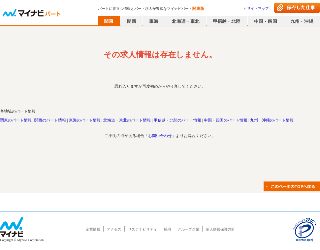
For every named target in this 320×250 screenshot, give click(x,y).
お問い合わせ (160, 135)
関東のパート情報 (16, 120)
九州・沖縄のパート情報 (272, 120)
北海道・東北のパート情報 (127, 120)
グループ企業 (188, 229)
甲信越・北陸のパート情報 (177, 120)
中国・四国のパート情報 (225, 120)
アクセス (114, 229)
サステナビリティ (142, 229)
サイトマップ (258, 8)
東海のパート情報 (85, 120)
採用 (167, 229)
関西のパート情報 (50, 120)
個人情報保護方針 (220, 229)
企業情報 (93, 229)
